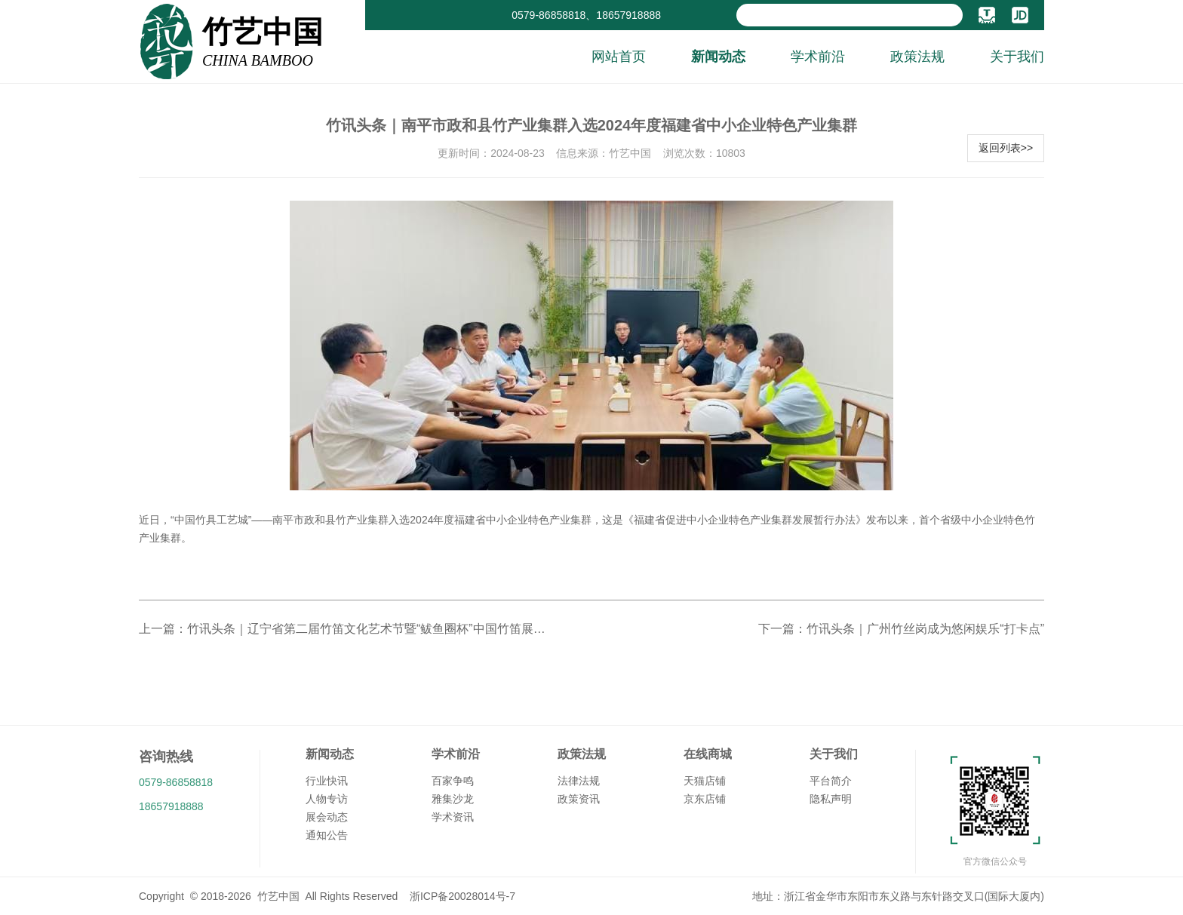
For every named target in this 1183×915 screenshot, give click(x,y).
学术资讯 (453, 817)
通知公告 (327, 835)
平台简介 (831, 781)
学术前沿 (818, 56)
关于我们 (1017, 56)
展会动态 (327, 817)
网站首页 (619, 56)
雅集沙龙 (453, 799)
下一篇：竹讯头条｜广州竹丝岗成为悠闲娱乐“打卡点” (901, 628)
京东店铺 (705, 799)
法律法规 (579, 781)
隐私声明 (831, 799)
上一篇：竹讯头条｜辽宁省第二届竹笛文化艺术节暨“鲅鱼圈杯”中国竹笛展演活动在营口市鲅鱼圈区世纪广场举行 (342, 628)
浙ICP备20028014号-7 (462, 896)
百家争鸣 (453, 781)
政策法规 (917, 56)
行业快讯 (327, 781)
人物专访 (327, 799)
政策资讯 (579, 799)
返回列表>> (1006, 148)
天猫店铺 (705, 781)
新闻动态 (718, 56)
